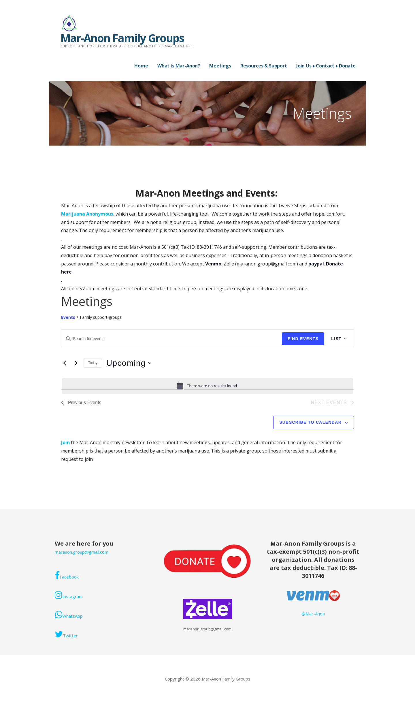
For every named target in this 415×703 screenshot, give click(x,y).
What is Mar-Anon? (178, 66)
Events (68, 317)
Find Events (303, 338)
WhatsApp (69, 614)
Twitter (66, 634)
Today (92, 363)
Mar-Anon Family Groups (122, 37)
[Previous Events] (64, 363)
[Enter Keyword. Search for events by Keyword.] (171, 339)
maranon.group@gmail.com (81, 552)
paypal (316, 264)
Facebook (67, 575)
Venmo (213, 264)
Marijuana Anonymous (87, 214)
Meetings (220, 66)
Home (141, 66)
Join (66, 442)
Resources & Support (263, 66)
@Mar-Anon (313, 614)
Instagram (69, 595)
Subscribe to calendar (310, 422)
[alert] (207, 386)
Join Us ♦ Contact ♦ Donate (326, 66)
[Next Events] (75, 363)
